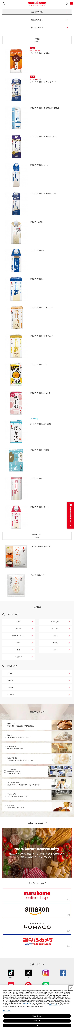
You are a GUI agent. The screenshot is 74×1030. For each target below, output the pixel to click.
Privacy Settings (37, 1016)
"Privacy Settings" (26, 1003)
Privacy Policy (7, 1011)
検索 (3, 3)
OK (37, 1025)
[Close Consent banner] (70, 988)
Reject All (37, 1021)
